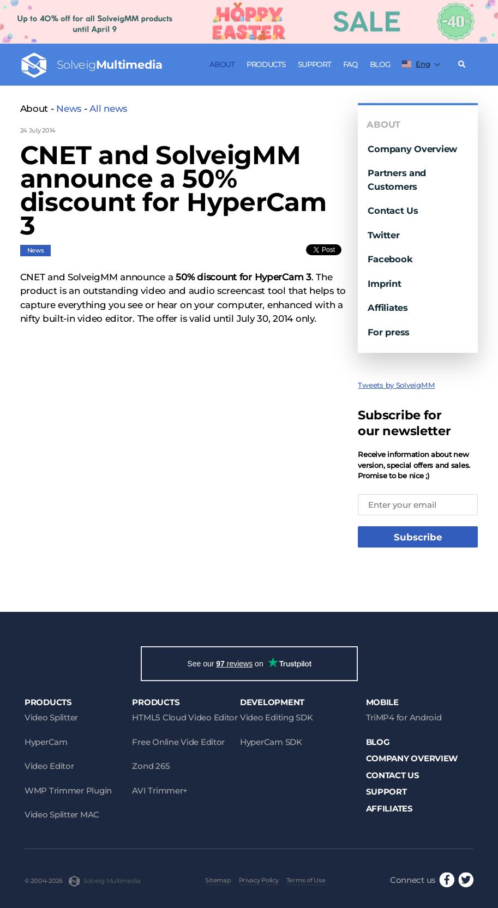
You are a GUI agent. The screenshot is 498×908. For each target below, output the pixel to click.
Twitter (383, 235)
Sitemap (218, 880)
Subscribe (418, 537)
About (222, 64)
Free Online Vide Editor (178, 742)
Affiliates (387, 307)
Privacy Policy (259, 880)
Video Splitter (51, 717)
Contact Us (393, 210)
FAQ (350, 64)
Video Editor (49, 766)
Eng (416, 63)
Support (314, 64)
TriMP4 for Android (404, 717)
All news (108, 108)
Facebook (390, 259)
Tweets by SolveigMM (396, 385)
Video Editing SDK (276, 717)
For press (389, 332)
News (68, 108)
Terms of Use (306, 880)
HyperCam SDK (271, 742)
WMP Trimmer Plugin (68, 790)
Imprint (384, 283)
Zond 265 (151, 766)
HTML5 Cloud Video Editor (184, 717)
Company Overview (412, 148)
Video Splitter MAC (62, 814)
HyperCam (46, 742)
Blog (380, 64)
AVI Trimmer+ (160, 790)
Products (266, 64)
